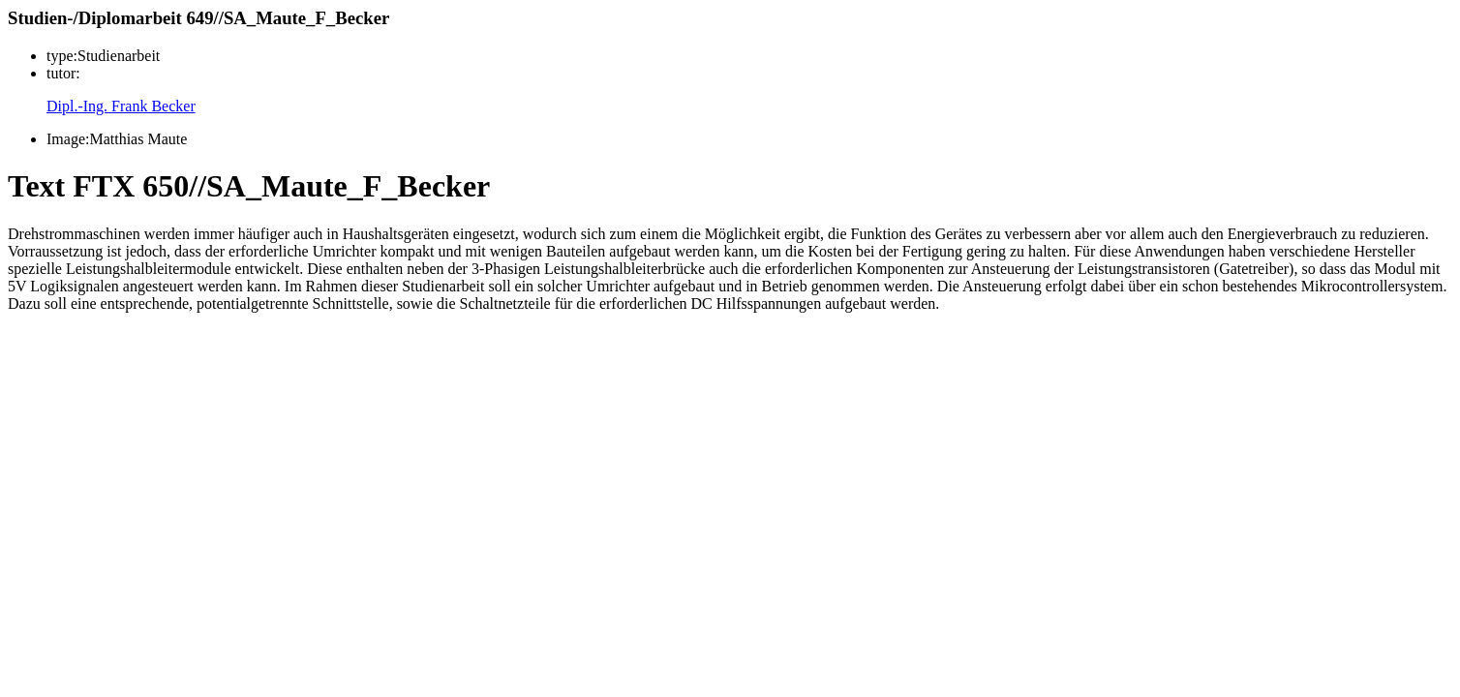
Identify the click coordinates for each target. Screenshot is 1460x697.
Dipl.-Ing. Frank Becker (121, 106)
